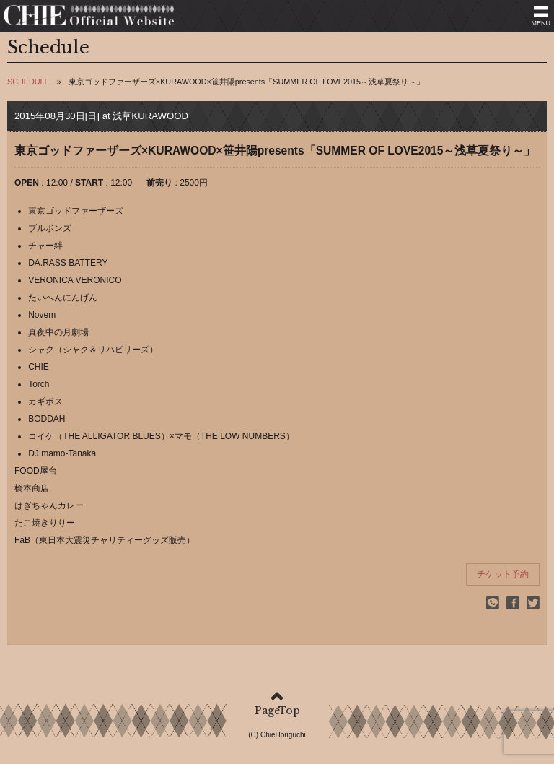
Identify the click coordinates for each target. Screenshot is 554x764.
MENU (541, 23)
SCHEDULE (28, 81)
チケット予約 (503, 574)
